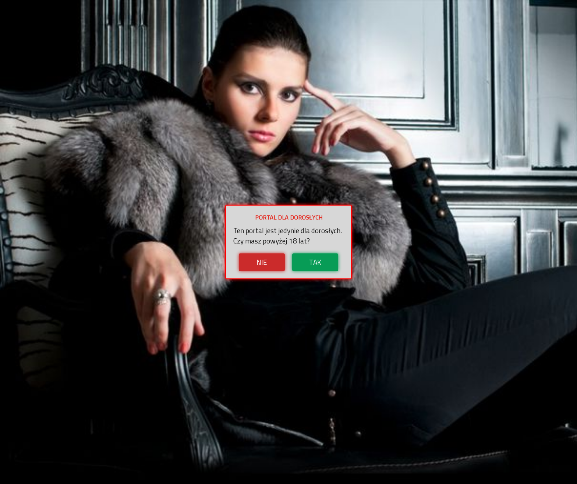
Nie (261, 262)
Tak (315, 262)
